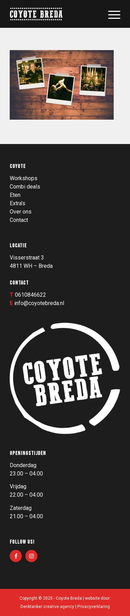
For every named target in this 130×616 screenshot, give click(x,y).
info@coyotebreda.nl (39, 303)
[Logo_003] (54, 14)
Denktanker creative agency (47, 606)
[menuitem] (110, 14)
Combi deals (25, 186)
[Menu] (110, 14)
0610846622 (30, 294)
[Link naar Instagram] (31, 556)
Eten (15, 195)
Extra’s (17, 203)
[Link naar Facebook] (16, 556)
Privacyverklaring (93, 606)
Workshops (23, 178)
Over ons (21, 211)
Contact (19, 220)
